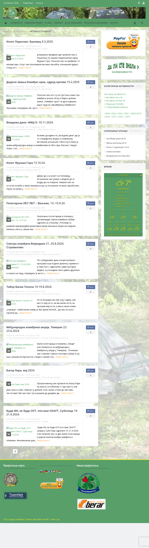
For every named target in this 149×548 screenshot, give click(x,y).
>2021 (126, 113)
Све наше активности (114, 94)
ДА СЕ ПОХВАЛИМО (73, 23)
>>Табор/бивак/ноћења (116, 107)
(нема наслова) (113, 151)
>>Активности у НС (113, 97)
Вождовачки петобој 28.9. (118, 155)
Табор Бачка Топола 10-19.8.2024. (29, 302)
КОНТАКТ (114, 23)
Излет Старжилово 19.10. (117, 147)
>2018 (107, 116)
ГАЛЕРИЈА (58, 23)
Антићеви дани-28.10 (116, 138)
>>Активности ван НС (114, 100)
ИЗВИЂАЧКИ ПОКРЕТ (34, 23)
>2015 (127, 116)
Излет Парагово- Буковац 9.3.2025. (30, 41)
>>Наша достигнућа (114, 104)
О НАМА (48, 23)
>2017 (114, 116)
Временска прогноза (123, 235)
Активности (19, 48)
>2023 (113, 113)
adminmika (19, 46)
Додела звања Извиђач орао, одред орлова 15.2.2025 (42, 84)
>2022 (120, 113)
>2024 (107, 113)
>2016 (120, 116)
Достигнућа (47, 91)
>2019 (138, 113)
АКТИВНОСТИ (16, 23)
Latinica (39, 3)
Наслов (45, 355)
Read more (49, 71)
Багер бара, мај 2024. (20, 391)
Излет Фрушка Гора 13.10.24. (25, 170)
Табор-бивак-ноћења (46, 134)
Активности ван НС (32, 48)
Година (45, 48)
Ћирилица (28, 3)
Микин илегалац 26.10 (116, 143)
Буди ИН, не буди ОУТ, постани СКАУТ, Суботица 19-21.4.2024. (42, 436)
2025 (11, 48)
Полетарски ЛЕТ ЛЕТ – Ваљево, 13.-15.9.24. (35, 213)
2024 (11, 177)
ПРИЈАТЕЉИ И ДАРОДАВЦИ (96, 23)
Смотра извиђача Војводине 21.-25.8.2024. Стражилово (35, 257)
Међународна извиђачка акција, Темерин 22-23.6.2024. (36, 347)
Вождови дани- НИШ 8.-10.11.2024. (30, 127)
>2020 (132, 113)
